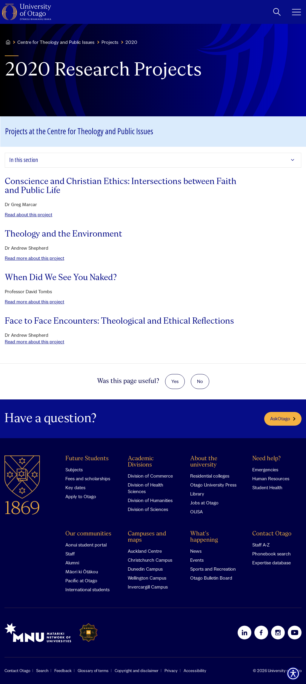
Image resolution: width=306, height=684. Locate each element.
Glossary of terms (93, 670)
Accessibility (195, 670)
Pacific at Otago (81, 580)
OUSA (196, 511)
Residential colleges (209, 475)
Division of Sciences (148, 509)
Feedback (63, 670)
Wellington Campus (147, 577)
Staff (70, 553)
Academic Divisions (141, 462)
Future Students (87, 459)
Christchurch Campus (150, 560)
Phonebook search (271, 553)
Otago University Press (213, 484)
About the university (203, 462)
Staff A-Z (261, 544)
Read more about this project (34, 258)
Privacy (171, 670)
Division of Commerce (150, 475)
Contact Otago (271, 534)
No (200, 381)
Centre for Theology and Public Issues (55, 42)
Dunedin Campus (145, 568)
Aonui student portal (86, 544)
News (196, 551)
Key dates (75, 487)
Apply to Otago (80, 496)
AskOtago (283, 418)
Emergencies (265, 469)
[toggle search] (277, 12)
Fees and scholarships (87, 478)
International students (87, 589)
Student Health (267, 487)
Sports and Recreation (213, 568)
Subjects (74, 469)
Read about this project (28, 214)
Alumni (72, 562)
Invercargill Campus (148, 586)
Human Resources (270, 478)
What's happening (204, 537)
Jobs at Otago (204, 502)
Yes (175, 381)
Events (197, 560)
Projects (110, 42)
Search (42, 670)
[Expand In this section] (153, 160)
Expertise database (271, 562)
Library (197, 493)
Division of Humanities (150, 500)
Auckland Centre (145, 551)
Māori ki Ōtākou (81, 571)
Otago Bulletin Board (211, 577)
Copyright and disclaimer (137, 670)
